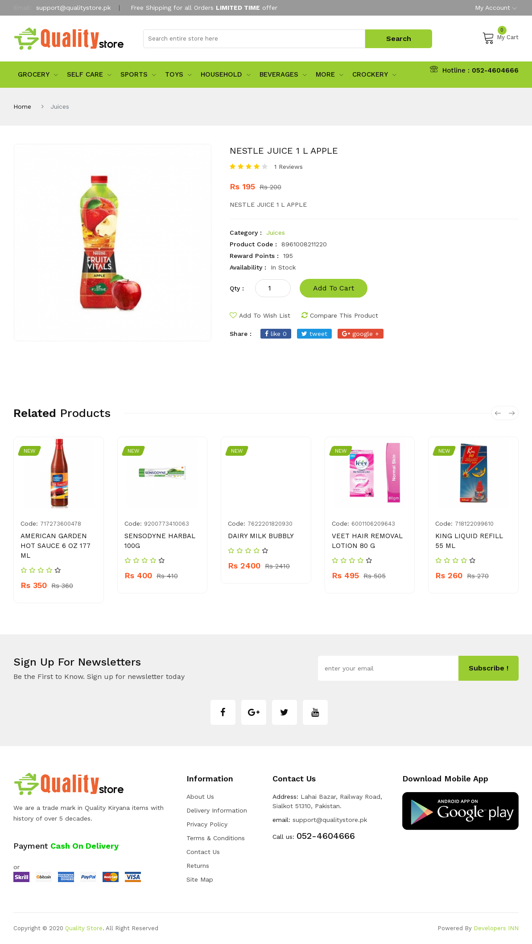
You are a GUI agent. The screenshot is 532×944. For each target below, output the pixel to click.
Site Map (199, 879)
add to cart (333, 288)
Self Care (89, 74)
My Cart (500, 37)
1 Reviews (288, 166)
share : (241, 333)
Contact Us (203, 851)
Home (22, 106)
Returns (197, 865)
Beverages (283, 74)
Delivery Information (216, 810)
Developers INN (496, 928)
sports (138, 74)
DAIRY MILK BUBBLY (261, 536)
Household (226, 74)
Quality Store (84, 928)
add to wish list (260, 315)
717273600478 (60, 523)
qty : (237, 288)
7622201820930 (270, 523)
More (329, 74)
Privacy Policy (206, 824)
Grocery (38, 74)
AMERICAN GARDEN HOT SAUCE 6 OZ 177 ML (56, 546)
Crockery (374, 74)
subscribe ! (488, 668)
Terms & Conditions (215, 838)
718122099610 (474, 523)
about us (200, 796)
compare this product (339, 315)
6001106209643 (373, 523)
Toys (178, 74)
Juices (275, 232)
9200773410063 (166, 523)
